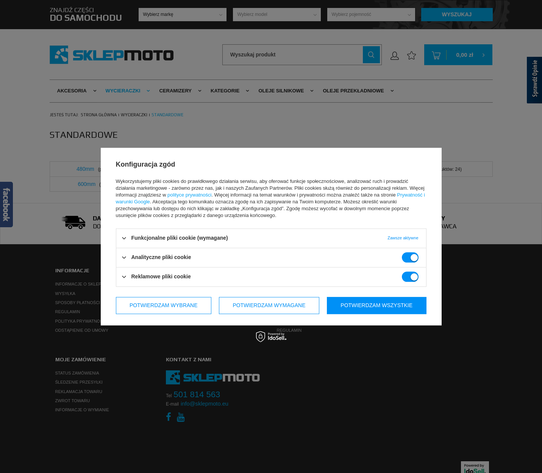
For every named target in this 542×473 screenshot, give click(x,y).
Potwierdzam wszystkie (376, 305)
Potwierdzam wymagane (269, 305)
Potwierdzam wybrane (164, 305)
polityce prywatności (189, 195)
